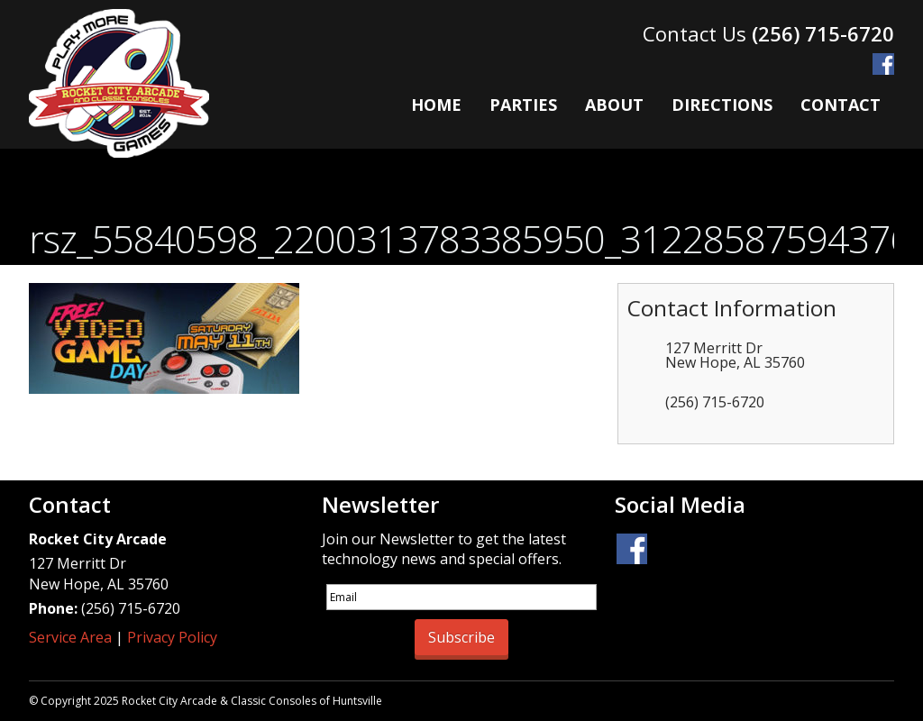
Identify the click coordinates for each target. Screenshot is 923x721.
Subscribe (461, 637)
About (614, 104)
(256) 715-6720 (823, 33)
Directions (722, 104)
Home (436, 104)
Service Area (70, 637)
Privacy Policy (172, 637)
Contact (840, 104)
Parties (523, 104)
